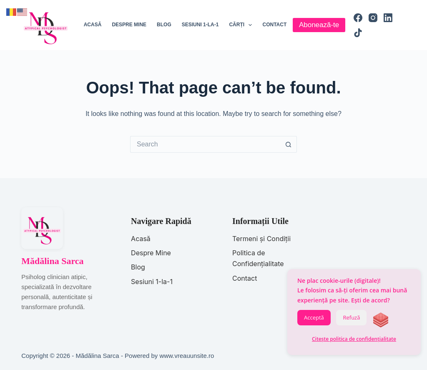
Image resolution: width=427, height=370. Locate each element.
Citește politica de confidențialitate (354, 338)
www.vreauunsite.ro (186, 355)
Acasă (93, 25)
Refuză (351, 317)
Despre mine (129, 25)
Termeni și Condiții (261, 238)
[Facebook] (358, 17)
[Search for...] (205, 144)
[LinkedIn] (388, 17)
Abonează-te (319, 25)
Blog (164, 25)
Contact (274, 25)
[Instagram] (373, 17)
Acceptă (314, 317)
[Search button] (288, 144)
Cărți (242, 25)
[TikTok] (358, 32)
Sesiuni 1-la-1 (200, 25)
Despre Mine (151, 253)
